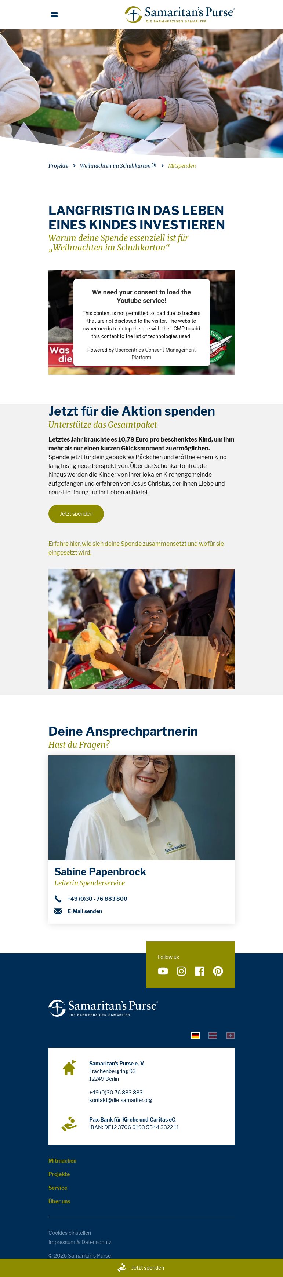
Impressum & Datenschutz (80, 1242)
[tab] (195, 1035)
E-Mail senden (78, 911)
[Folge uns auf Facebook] (200, 971)
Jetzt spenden (140, 1268)
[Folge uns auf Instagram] (181, 971)
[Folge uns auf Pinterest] (218, 971)
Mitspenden (182, 165)
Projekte (58, 165)
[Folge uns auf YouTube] (163, 971)
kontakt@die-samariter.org (120, 1100)
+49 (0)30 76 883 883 (116, 1092)
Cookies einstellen (69, 1233)
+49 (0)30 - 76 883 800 (90, 898)
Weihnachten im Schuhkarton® (118, 165)
